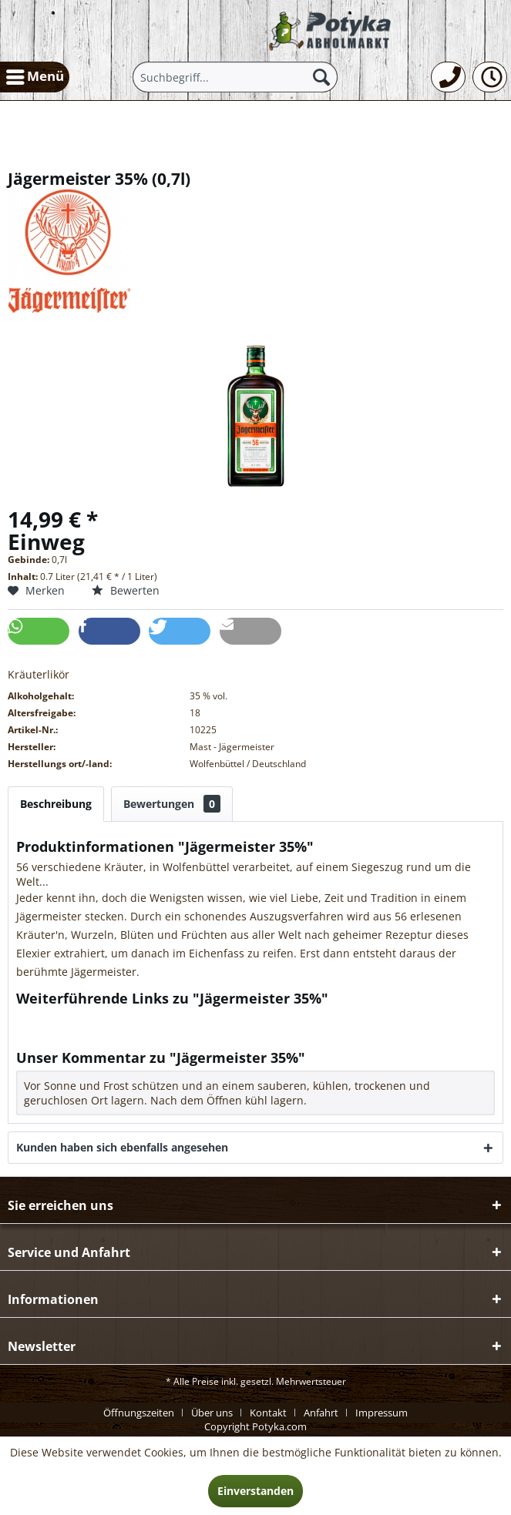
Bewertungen (171, 804)
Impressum (381, 1412)
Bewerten (126, 590)
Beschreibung (56, 803)
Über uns (212, 1412)
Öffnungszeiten (138, 1412)
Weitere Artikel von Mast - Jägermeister (124, 1033)
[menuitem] (34, 77)
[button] (38, 631)
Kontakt (268, 1412)
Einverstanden (255, 1490)
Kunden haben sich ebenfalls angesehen (122, 1147)
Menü (35, 75)
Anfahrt (321, 1412)
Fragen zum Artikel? (74, 1018)
